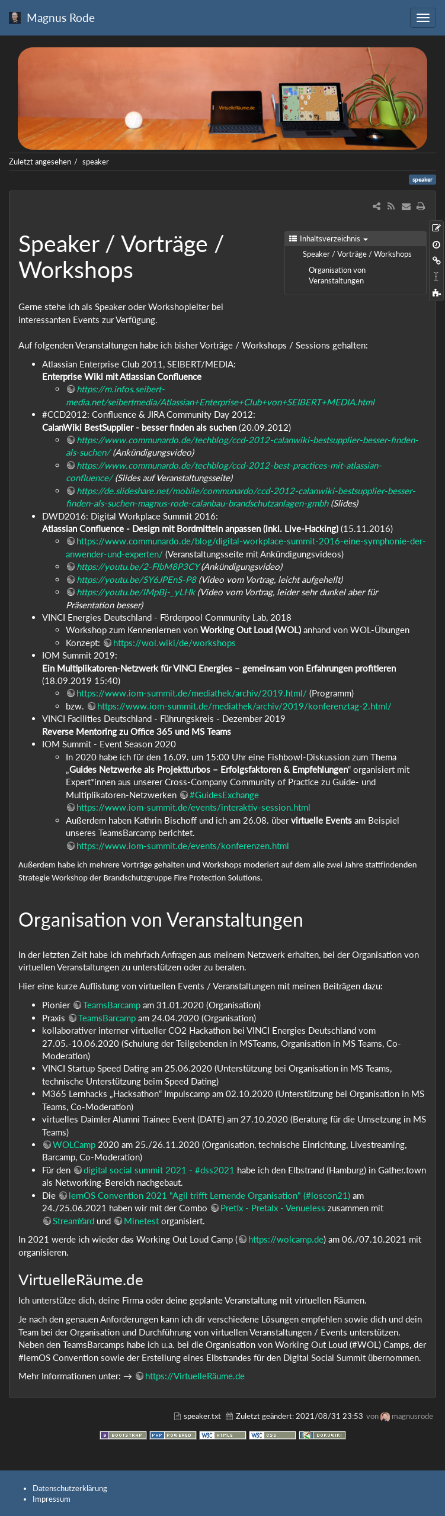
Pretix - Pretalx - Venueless (272, 1207)
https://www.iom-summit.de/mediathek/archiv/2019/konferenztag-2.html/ (244, 706)
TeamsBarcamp (111, 1004)
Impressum (52, 1499)
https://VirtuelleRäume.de (195, 1375)
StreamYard (75, 1220)
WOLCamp (74, 1144)
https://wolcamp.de (286, 1239)
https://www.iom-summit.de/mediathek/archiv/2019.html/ (191, 693)
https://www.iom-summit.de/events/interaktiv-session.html (193, 807)
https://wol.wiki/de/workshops (174, 642)
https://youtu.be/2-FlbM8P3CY (137, 566)
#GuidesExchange (224, 794)
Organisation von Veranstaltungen (337, 275)
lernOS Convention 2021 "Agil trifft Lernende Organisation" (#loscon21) (209, 1195)
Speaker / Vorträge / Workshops (357, 254)
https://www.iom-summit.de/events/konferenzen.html (182, 845)
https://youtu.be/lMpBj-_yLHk (135, 591)
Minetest (142, 1220)
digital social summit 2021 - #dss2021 (159, 1170)
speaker (95, 161)
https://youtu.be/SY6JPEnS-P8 (136, 579)
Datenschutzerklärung (70, 1488)
